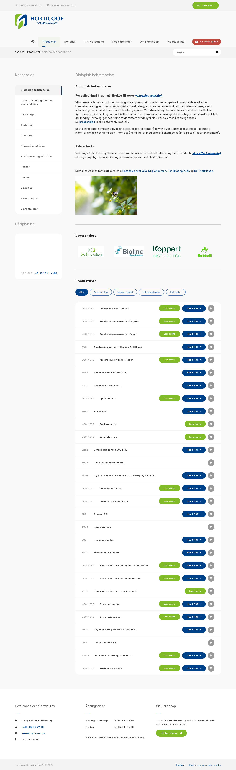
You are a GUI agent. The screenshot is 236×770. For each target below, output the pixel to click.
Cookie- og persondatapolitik (205, 763)
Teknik (25, 177)
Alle (81, 292)
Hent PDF (193, 308)
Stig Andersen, (157, 171)
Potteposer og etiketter (37, 156)
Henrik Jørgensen (179, 171)
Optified (180, 763)
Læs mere (169, 308)
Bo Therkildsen (203, 171)
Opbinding (28, 135)
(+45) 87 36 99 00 (28, 5)
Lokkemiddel (125, 292)
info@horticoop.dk (61, 5)
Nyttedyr (175, 292)
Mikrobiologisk (151, 292)
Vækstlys (26, 188)
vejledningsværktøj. (149, 95)
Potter (25, 167)
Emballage (28, 114)
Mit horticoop (171, 731)
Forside (19, 52)
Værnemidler (29, 208)
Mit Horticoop (205, 5)
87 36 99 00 (46, 273)
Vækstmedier (29, 198)
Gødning (26, 125)
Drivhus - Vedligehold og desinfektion (37, 102)
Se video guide (206, 41)
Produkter (34, 52)
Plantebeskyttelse (33, 146)
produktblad (87, 122)
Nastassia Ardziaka (134, 171)
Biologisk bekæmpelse (35, 90)
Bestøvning (101, 292)
